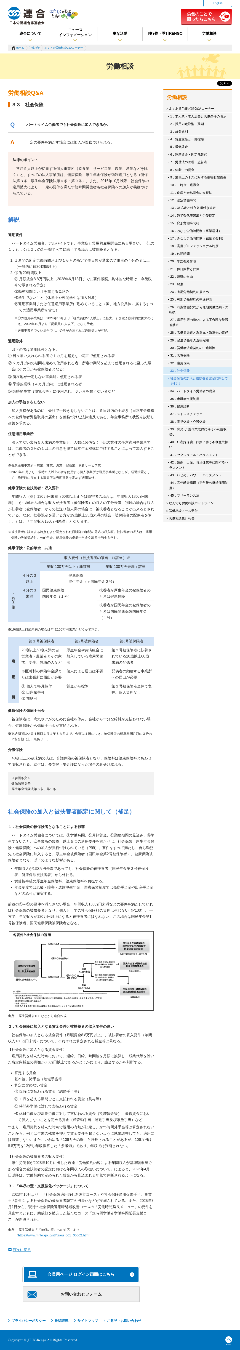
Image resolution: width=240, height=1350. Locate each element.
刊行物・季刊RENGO (165, 33)
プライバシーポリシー (28, 1321)
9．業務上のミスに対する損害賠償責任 (198, 177)
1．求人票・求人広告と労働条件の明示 (198, 116)
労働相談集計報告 (182, 518)
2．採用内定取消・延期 (187, 124)
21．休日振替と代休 (185, 269)
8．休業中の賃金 (182, 170)
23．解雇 (177, 284)
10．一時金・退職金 (185, 185)
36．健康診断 (180, 406)
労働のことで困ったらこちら (201, 16)
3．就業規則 (179, 131)
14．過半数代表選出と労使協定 (193, 215)
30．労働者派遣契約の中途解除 (193, 348)
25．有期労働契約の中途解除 (191, 299)
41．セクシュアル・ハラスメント (194, 455)
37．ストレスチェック (186, 414)
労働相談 (209, 33)
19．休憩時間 (180, 254)
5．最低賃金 (179, 147)
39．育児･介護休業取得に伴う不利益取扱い (198, 431)
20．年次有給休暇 (183, 261)
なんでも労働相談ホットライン (191, 503)
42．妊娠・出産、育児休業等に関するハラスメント (198, 465)
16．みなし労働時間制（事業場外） (196, 231)
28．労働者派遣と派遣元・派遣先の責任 (199, 332)
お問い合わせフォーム (81, 1294)
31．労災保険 (180, 355)
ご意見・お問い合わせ (124, 1321)
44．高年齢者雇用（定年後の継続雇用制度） (198, 485)
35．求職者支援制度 (185, 399)
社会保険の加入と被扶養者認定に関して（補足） (198, 380)
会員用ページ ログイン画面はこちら (81, 1274)
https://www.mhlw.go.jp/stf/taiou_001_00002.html (53, 1235)
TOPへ (228, 1340)
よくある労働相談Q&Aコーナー (63, 47)
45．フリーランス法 (185, 495)
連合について (30, 33)
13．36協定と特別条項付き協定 (193, 208)
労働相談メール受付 (183, 511)
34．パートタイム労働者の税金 (193, 391)
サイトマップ (87, 1321)
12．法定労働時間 (183, 200)
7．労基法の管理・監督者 (188, 162)
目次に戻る (22, 1250)
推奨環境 (61, 1321)
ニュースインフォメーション (75, 32)
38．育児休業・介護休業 (188, 421)
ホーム (20, 47)
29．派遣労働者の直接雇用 (189, 340)
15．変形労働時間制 (185, 223)
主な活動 (120, 33)
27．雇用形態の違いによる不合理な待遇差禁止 (198, 322)
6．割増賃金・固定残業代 (188, 154)
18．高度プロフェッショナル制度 (194, 246)
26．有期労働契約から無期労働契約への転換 (198, 309)
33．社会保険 (180, 371)
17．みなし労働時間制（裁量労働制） (197, 238)
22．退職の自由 (181, 276)
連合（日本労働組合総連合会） (26, 16)
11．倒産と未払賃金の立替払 (191, 192)
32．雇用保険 (180, 363)
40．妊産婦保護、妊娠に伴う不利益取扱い (198, 444)
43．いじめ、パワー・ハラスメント (196, 475)
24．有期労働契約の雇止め (189, 292)
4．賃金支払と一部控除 (187, 139)
